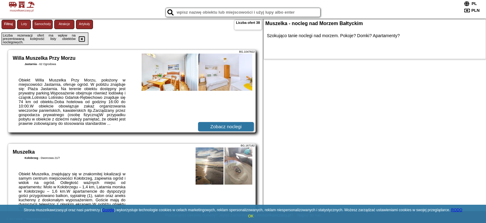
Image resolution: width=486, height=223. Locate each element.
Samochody (42, 24)
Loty (24, 24)
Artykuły (84, 24)
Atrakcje (64, 24)
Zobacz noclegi (226, 126)
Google (108, 210)
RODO (456, 210)
